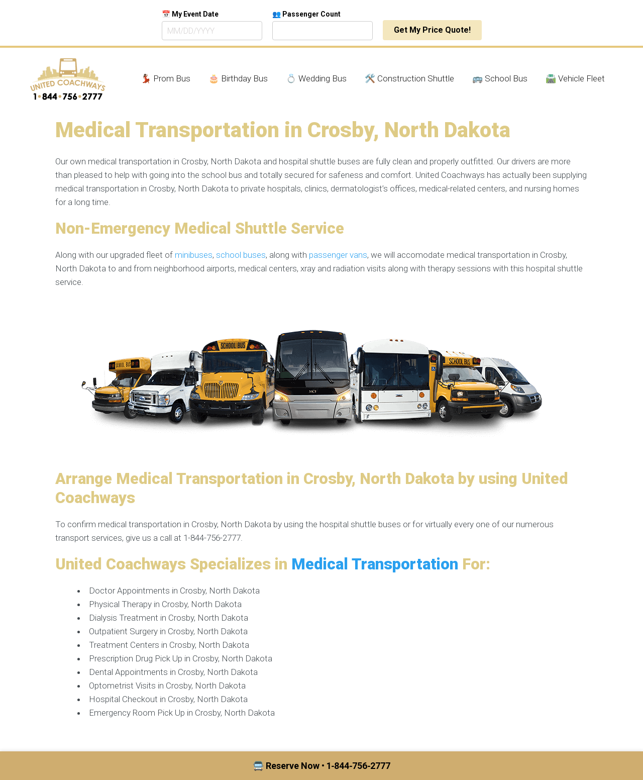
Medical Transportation (374, 564)
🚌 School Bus (499, 78)
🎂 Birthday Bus (238, 78)
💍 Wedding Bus (316, 78)
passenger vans (338, 255)
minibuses (193, 255)
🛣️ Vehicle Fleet (575, 78)
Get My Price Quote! (432, 30)
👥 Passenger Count (306, 14)
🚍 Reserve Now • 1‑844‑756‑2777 (322, 765)
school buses (241, 255)
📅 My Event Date (190, 14)
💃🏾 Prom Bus (165, 78)
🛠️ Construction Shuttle (409, 78)
